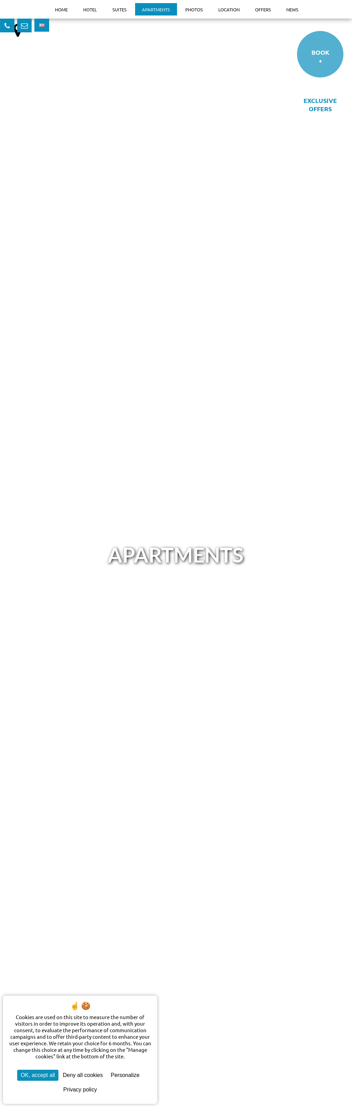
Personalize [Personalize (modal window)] (125, 1075)
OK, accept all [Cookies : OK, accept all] (38, 1075)
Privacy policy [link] (80, 1089)
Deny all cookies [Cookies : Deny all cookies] (83, 1075)
